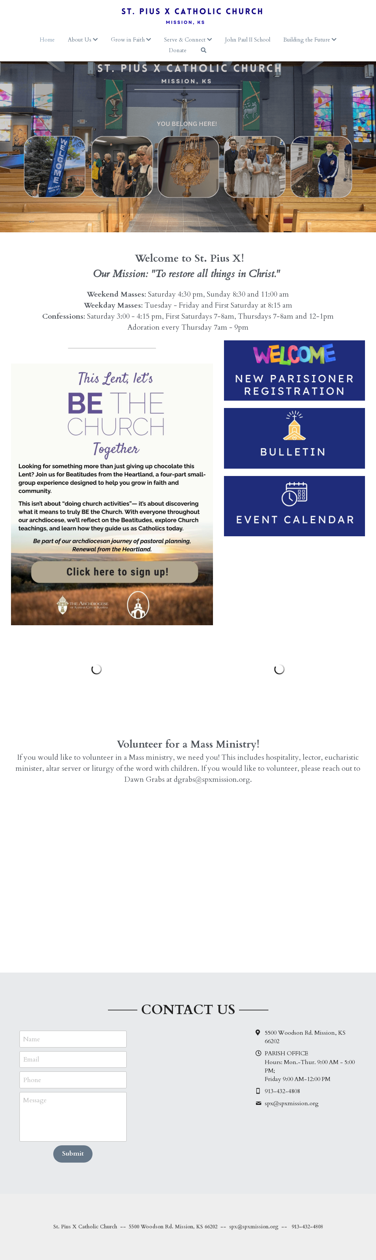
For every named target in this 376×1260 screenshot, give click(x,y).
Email (31, 1059)
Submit (73, 1153)
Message (35, 1100)
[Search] (203, 50)
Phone (32, 1079)
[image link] (112, 494)
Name (31, 1039)
